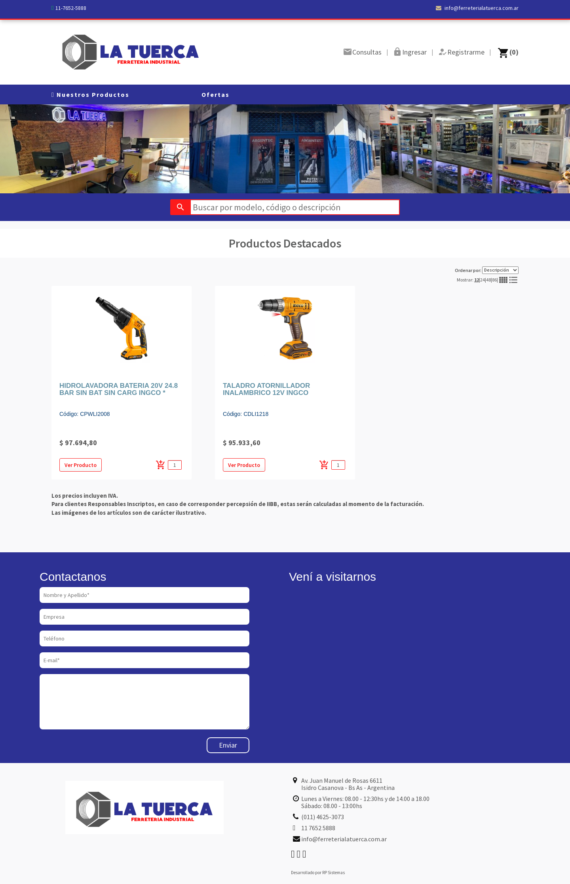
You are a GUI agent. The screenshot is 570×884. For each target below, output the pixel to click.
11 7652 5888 (318, 828)
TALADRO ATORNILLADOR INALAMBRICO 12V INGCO (266, 389)
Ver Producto (81, 464)
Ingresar (414, 52)
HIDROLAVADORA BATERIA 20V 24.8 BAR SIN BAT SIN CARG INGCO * (118, 389)
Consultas (367, 52)
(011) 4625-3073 (322, 817)
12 (476, 280)
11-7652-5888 (70, 7)
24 (482, 280)
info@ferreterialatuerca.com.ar (477, 7)
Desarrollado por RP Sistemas (318, 872)
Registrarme (465, 52)
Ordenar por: (487, 270)
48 (488, 280)
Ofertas (215, 94)
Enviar (228, 745)
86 (494, 280)
